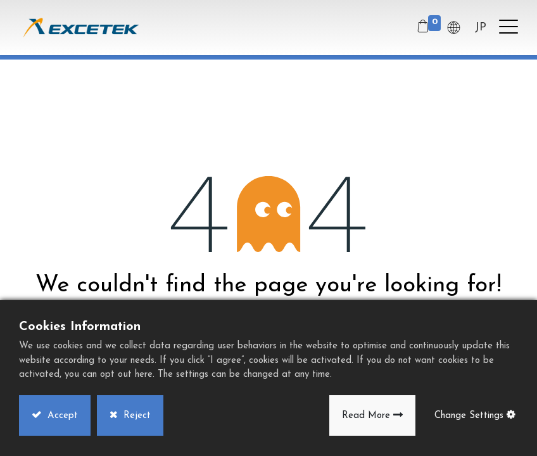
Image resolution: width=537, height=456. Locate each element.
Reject (135, 416)
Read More (366, 416)
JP (480, 28)
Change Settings (468, 416)
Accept (61, 416)
